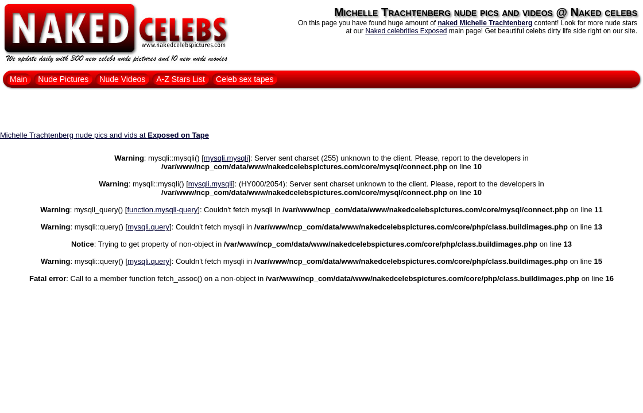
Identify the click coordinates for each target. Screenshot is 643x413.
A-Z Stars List (180, 79)
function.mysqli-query (162, 209)
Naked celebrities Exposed (406, 31)
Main (18, 79)
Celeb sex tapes (244, 79)
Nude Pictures (63, 79)
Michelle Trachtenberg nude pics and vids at (104, 135)
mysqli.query (148, 227)
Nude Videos (122, 79)
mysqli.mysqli (226, 158)
